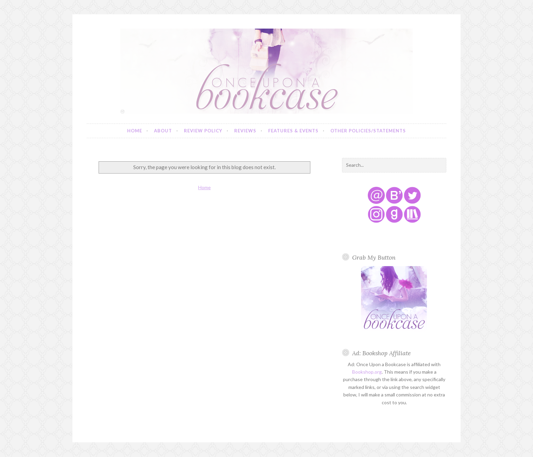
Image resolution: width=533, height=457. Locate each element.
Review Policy (203, 130)
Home (134, 130)
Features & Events (293, 130)
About (163, 130)
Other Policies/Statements (368, 130)
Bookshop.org (367, 372)
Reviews (245, 130)
